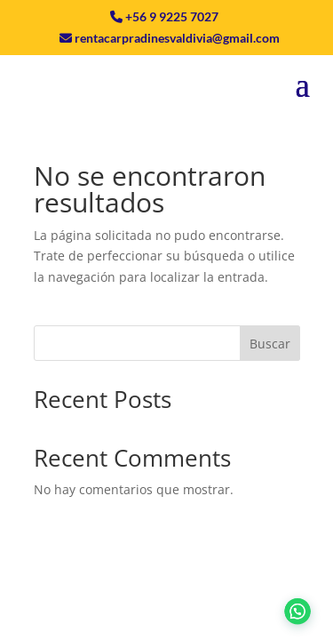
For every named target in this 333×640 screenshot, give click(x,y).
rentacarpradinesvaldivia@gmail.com (177, 37)
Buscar (270, 343)
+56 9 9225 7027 (171, 16)
